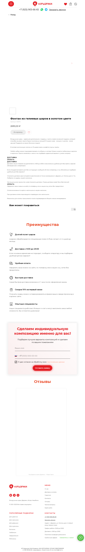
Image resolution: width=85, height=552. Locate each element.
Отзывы (47, 501)
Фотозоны (12, 539)
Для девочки (13, 517)
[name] (42, 348)
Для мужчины (14, 526)
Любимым (12, 532)
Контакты (48, 498)
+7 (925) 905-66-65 (29, 9)
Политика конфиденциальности (55, 534)
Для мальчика (13, 520)
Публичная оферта (51, 537)
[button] (57, 9)
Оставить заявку (42, 368)
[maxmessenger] (10, 495)
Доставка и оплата (50, 492)
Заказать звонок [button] (50, 520)
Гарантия (48, 495)
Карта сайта (48, 508)
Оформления (13, 535)
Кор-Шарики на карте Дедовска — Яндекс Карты (41, 474)
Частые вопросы (50, 504)
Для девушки (13, 523)
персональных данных (56, 362)
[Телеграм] (14, 495)
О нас (46, 489)
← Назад (11, 15)
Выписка (12, 529)
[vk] (18, 495)
